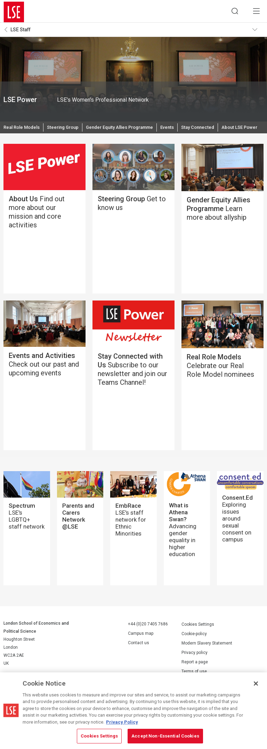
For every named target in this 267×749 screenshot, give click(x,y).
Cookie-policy (194, 651)
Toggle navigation (257, 32)
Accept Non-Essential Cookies (165, 736)
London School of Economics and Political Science (13, 12)
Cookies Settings (197, 642)
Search (230, 12)
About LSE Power (22, 144)
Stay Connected (215, 130)
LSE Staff (20, 31)
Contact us (138, 660)
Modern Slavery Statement (206, 660)
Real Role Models (23, 130)
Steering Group (68, 130)
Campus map (140, 651)
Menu (255, 12)
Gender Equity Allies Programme (130, 130)
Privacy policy (194, 670)
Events (182, 130)
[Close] (256, 683)
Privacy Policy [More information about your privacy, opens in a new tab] (122, 722)
